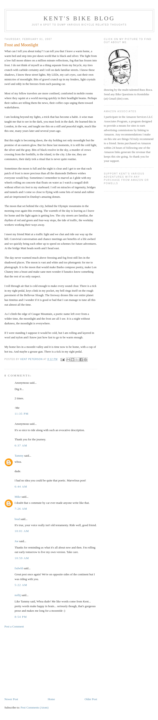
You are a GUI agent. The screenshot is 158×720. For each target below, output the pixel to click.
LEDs (55, 74)
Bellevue (29, 295)
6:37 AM (21, 445)
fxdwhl (19, 568)
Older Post (91, 699)
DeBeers (72, 173)
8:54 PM (21, 616)
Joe (17, 541)
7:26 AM (21, 508)
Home (51, 699)
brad (17, 519)
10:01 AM (22, 531)
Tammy (19, 455)
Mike (18, 496)
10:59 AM (22, 558)
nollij (18, 595)
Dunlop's (35, 196)
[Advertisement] (51, 662)
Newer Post (11, 699)
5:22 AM (21, 585)
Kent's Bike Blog (79, 18)
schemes (66, 243)
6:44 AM (21, 486)
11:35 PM (22, 413)
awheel (91, 239)
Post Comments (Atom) (35, 707)
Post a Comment (14, 626)
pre (34, 56)
